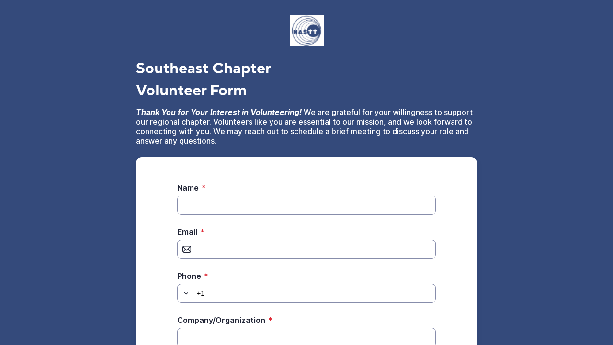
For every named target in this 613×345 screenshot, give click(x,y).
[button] (185, 293)
